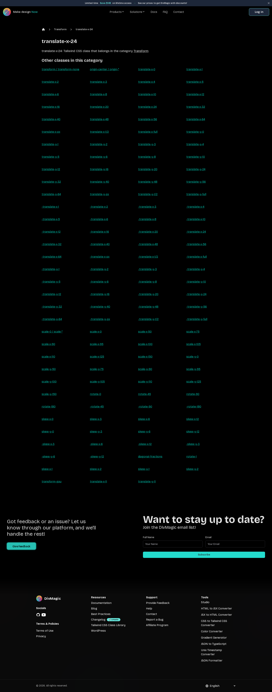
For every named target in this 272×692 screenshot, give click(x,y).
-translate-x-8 (147, 219)
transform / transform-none (60, 69)
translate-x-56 (147, 119)
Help (149, 608)
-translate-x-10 (195, 219)
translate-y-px (99, 194)
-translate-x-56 (196, 244)
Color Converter (212, 631)
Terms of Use (44, 630)
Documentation (101, 603)
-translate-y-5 (51, 281)
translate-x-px (51, 131)
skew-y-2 (192, 469)
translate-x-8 (98, 94)
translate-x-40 (51, 119)
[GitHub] (38, 615)
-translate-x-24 (196, 231)
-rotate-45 (97, 406)
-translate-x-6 (99, 219)
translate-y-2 (98, 144)
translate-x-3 (98, 81)
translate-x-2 (50, 81)
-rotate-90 (145, 406)
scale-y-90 (145, 369)
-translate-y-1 (51, 269)
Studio (205, 602)
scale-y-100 (49, 381)
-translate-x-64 (51, 256)
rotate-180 (49, 406)
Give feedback (21, 546)
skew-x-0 (47, 419)
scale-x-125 (97, 356)
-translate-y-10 (196, 281)
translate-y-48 (147, 181)
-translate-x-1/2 (148, 256)
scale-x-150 (145, 356)
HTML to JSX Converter (216, 608)
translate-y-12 (51, 169)
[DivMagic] (24, 12)
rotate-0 (95, 394)
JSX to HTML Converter (216, 614)
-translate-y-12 (51, 294)
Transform (60, 29)
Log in (259, 12)
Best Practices (100, 614)
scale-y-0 (192, 356)
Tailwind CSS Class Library (108, 625)
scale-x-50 (145, 331)
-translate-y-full (196, 319)
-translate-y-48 (148, 306)
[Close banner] (268, 3)
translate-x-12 (195, 94)
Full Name (148, 537)
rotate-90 (192, 394)
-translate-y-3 (147, 269)
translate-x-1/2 (99, 131)
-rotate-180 (193, 406)
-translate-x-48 (148, 244)
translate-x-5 (194, 81)
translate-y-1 (50, 144)
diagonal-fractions (150, 456)
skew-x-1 (47, 469)
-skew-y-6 (48, 456)
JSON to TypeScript (213, 644)
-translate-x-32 (51, 244)
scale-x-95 (96, 344)
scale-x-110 (48, 356)
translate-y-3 (147, 144)
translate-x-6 (50, 94)
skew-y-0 (48, 431)
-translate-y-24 (196, 294)
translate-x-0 (146, 69)
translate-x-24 (84, 29)
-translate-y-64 (52, 319)
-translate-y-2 (99, 269)
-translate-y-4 (195, 269)
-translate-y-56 (196, 306)
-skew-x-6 (96, 444)
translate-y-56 (196, 181)
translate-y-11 (147, 481)
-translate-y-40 (100, 306)
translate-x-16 (51, 106)
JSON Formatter (211, 660)
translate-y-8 (147, 156)
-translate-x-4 (195, 206)
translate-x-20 (99, 106)
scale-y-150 (49, 394)
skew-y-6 (144, 431)
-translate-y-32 (52, 306)
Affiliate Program (157, 625)
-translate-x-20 (148, 231)
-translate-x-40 (100, 244)
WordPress (98, 630)
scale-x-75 (192, 331)
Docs (154, 12)
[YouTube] (43, 614)
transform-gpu (51, 481)
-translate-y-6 (99, 281)
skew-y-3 (96, 431)
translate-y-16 (99, 169)
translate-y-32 (51, 181)
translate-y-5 (50, 156)
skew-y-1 (144, 469)
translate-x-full (148, 131)
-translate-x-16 (99, 231)
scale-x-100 (145, 344)
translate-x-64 (195, 119)
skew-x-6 (144, 419)
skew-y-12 (192, 431)
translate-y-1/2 (148, 194)
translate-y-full (196, 194)
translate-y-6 (99, 156)
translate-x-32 (195, 106)
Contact (178, 12)
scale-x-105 (193, 344)
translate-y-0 (195, 131)
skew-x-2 (95, 469)
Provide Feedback (157, 603)
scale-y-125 (193, 381)
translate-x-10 (147, 94)
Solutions (137, 12)
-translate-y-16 (99, 294)
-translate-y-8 (147, 281)
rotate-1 (191, 456)
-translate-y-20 (148, 294)
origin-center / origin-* (104, 69)
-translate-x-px (99, 256)
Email (208, 537)
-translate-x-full (196, 256)
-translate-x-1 (50, 206)
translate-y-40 (99, 181)
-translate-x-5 (51, 219)
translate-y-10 (195, 156)
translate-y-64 (51, 194)
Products (117, 12)
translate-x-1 (194, 69)
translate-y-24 (195, 169)
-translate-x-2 (99, 206)
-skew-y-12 (97, 456)
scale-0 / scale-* (52, 331)
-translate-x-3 (147, 206)
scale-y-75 (97, 369)
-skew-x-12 (145, 444)
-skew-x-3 (48, 444)
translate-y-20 (147, 169)
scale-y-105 (97, 381)
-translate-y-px (100, 319)
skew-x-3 (96, 419)
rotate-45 (144, 394)
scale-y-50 (49, 369)
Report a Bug (154, 619)
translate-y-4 (195, 144)
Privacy (41, 636)
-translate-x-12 (51, 231)
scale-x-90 (48, 344)
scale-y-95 (193, 369)
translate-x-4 (146, 81)
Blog (94, 608)
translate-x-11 (98, 481)
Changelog (98, 619)
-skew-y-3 (193, 444)
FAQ (165, 12)
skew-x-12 (192, 419)
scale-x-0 (96, 331)
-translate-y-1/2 (148, 319)
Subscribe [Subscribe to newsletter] (204, 554)
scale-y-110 (145, 381)
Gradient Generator (214, 637)
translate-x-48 (99, 119)
